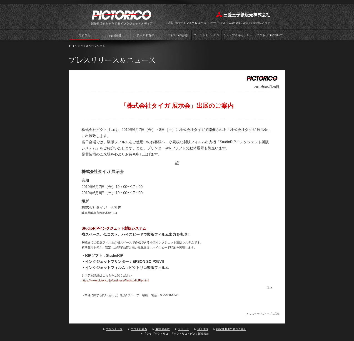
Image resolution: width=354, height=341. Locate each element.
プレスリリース (84, 35)
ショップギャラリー (238, 35)
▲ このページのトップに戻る (262, 313)
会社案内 (269, 35)
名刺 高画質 (162, 329)
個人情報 (202, 329)
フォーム (191, 22)
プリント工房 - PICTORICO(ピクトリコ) (122, 17)
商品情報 (115, 35)
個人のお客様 (145, 35)
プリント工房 (114, 329)
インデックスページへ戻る (88, 46)
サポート (183, 329)
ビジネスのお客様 (176, 35)
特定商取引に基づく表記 (231, 329)
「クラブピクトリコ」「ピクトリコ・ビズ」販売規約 (176, 333)
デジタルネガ (139, 329)
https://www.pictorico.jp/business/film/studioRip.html (115, 280)
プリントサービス (207, 35)
